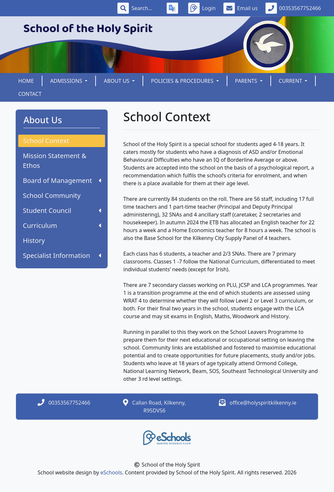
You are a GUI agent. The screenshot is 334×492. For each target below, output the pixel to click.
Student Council (62, 210)
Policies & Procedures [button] (183, 80)
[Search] (145, 8)
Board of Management (62, 180)
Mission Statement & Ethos (54, 160)
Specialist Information (62, 255)
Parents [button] (247, 80)
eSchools (111, 472)
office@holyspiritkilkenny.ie (263, 402)
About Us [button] (117, 80)
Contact (29, 93)
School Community (52, 195)
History (34, 240)
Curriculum (62, 225)
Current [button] (291, 80)
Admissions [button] (67, 80)
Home (26, 80)
